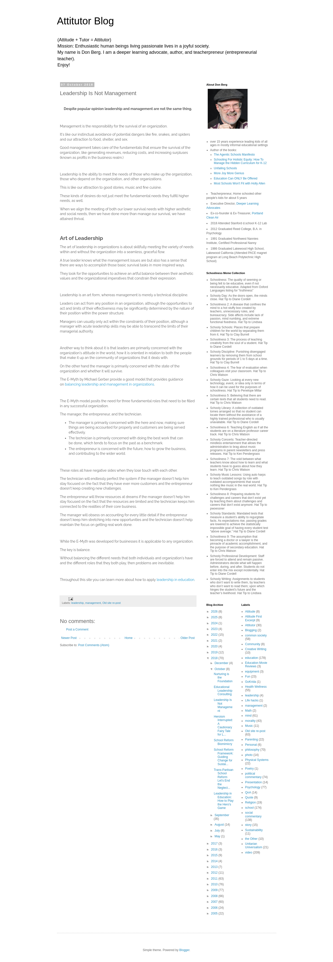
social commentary (253, 814)
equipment (252, 671)
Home (129, 638)
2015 (214, 855)
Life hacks (252, 700)
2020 (214, 646)
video (248, 852)
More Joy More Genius (229, 173)
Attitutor (250, 625)
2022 (214, 634)
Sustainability (254, 830)
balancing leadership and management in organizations (109, 384)
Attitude (250, 611)
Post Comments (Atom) (93, 645)
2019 (214, 652)
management (93, 602)
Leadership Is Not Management (223, 705)
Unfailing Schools (225, 168)
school (249, 807)
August (219, 824)
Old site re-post (111, 602)
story (248, 825)
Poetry (249, 768)
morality (250, 721)
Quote (249, 797)
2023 (214, 629)
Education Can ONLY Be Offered (236, 178)
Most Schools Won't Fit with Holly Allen (239, 183)
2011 (214, 878)
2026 (214, 611)
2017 (214, 843)
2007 (214, 902)
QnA (248, 792)
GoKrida (250, 681)
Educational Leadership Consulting (223, 690)
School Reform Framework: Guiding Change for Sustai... (223, 757)
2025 (214, 617)
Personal (251, 744)
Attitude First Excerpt (253, 618)
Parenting (251, 739)
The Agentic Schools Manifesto (234, 154)
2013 (214, 867)
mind (248, 715)
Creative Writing (255, 649)
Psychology (252, 787)
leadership (77, 602)
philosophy (252, 749)
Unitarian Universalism (253, 845)
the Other (251, 839)
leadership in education (175, 580)
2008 (214, 896)
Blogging (251, 630)
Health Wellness (255, 686)
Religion (250, 802)
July (217, 830)
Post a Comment (77, 629)
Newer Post (69, 638)
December (221, 663)
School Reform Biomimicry (223, 741)
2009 (214, 890)
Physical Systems (256, 760)
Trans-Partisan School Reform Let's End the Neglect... (223, 779)
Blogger (184, 950)
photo (249, 755)
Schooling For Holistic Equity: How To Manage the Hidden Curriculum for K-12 (240, 161)
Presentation (253, 782)
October (220, 669)
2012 (214, 872)
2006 (214, 907)
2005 (214, 913)
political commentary (253, 775)
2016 (214, 849)
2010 (214, 884)
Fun (247, 676)
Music (249, 726)
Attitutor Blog (85, 20)
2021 (214, 640)
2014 (214, 861)
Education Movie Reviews (256, 664)
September (221, 815)
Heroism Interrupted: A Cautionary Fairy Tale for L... (223, 725)
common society (256, 635)
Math (248, 710)
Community (252, 644)
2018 (214, 658)
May (217, 836)
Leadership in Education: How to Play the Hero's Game (223, 801)
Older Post (188, 638)
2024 (214, 623)
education (251, 658)
